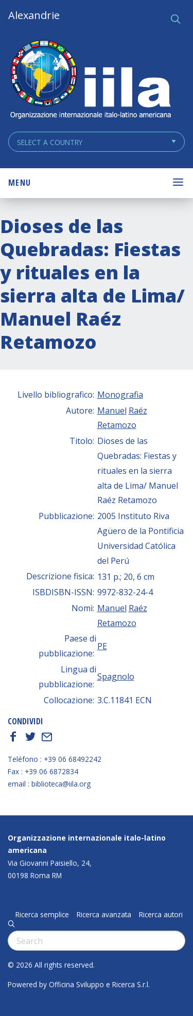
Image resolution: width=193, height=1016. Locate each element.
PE (102, 646)
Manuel (112, 410)
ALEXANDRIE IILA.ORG (90, 80)
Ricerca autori (161, 914)
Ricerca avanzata (104, 914)
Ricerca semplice (42, 914)
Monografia (120, 394)
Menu (19, 182)
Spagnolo (115, 676)
